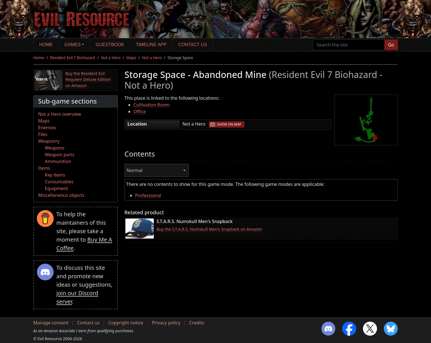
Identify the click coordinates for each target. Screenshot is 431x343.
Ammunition (58, 161)
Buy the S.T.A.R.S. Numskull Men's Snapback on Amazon (209, 229)
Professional (148, 195)
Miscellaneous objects (61, 195)
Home (46, 44)
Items (44, 168)
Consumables (59, 182)
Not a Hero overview (59, 114)
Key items (55, 175)
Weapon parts (60, 155)
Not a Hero (110, 57)
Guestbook (110, 44)
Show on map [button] (229, 124)
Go (391, 45)
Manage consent (51, 323)
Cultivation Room (152, 105)
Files (43, 134)
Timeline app (151, 44)
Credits (196, 323)
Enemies (47, 127)
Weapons (55, 148)
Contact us (192, 44)
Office (140, 111)
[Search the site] (349, 44)
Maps (131, 57)
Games (72, 44)
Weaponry (49, 141)
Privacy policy (166, 323)
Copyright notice (125, 323)
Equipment (56, 188)
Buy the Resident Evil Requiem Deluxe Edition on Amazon (88, 79)
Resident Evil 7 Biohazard (72, 57)
